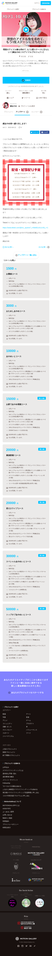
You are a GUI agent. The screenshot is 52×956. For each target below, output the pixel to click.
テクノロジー (7, 730)
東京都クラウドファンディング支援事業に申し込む (21, 792)
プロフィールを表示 (26, 106)
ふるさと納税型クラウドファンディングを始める (20, 789)
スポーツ (6, 733)
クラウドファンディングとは (13, 770)
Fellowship (6, 783)
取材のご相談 (7, 818)
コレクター (37, 112)
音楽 (30, 56)
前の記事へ (8, 247)
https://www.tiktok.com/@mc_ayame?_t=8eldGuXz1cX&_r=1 (25, 227)
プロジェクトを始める (39, 9)
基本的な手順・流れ (9, 773)
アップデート (22, 112)
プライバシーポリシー (11, 824)
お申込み (6, 767)
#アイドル (25, 71)
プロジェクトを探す (13, 9)
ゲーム (28, 720)
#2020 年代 (7, 808)
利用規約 (6, 821)
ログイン (37, 3)
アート (28, 714)
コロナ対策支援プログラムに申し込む (16, 795)
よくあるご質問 (8, 811)
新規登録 (46, 3)
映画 (4, 714)
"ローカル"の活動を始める (12, 786)
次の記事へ (44, 247)
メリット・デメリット (10, 780)
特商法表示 (7, 827)
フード (28, 733)
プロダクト (30, 723)
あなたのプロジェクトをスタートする (26, 692)
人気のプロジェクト (10, 749)
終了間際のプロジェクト (11, 755)
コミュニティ (7, 723)
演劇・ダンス (7, 726)
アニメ (5, 720)
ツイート (26, 98)
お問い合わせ (7, 815)
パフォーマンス (31, 730)
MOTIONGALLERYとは (11, 805)
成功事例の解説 (8, 776)
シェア (10, 98)
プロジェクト (8, 112)
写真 (4, 717)
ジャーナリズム (8, 736)
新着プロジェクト (9, 752)
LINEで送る (41, 98)
